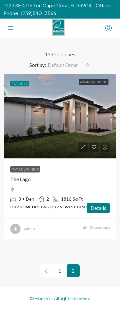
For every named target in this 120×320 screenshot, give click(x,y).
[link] (60, 116)
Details (98, 208)
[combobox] (68, 65)
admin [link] (29, 228)
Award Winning (25, 169)
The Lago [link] (20, 179)
